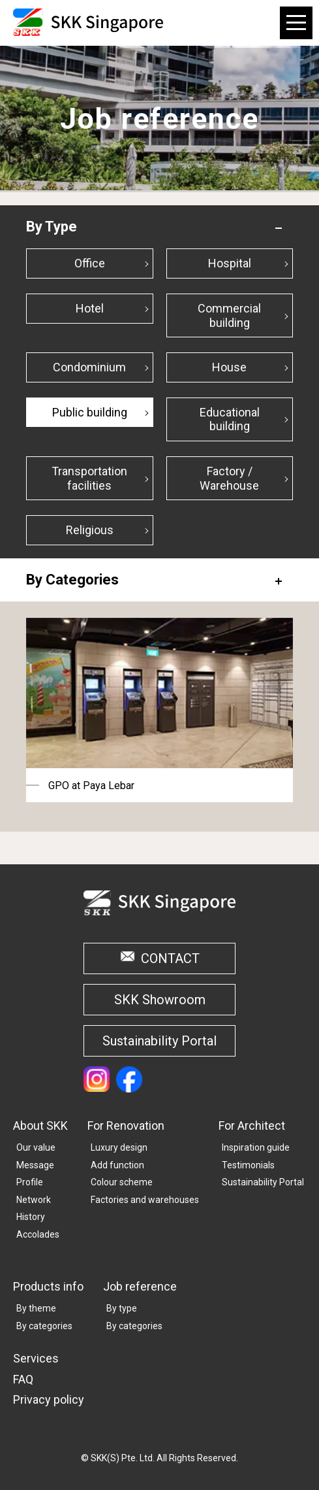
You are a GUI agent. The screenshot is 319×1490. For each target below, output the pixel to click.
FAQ (23, 1379)
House (229, 367)
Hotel (90, 308)
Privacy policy (48, 1399)
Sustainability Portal (159, 1041)
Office (89, 263)
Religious (90, 530)
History (30, 1216)
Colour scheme (122, 1182)
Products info (48, 1286)
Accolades (37, 1234)
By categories (44, 1326)
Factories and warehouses (145, 1199)
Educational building (230, 419)
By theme (36, 1308)
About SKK (40, 1125)
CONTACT (170, 958)
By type (121, 1308)
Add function (117, 1165)
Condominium (89, 367)
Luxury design (119, 1147)
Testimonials (248, 1165)
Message (35, 1165)
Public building (89, 412)
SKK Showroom (159, 999)
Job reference (140, 1286)
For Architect (252, 1125)
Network (33, 1199)
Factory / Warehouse (229, 478)
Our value (35, 1147)
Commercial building (229, 315)
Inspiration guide (256, 1147)
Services (36, 1358)
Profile (29, 1182)
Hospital (229, 263)
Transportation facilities (89, 478)
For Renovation (125, 1125)
